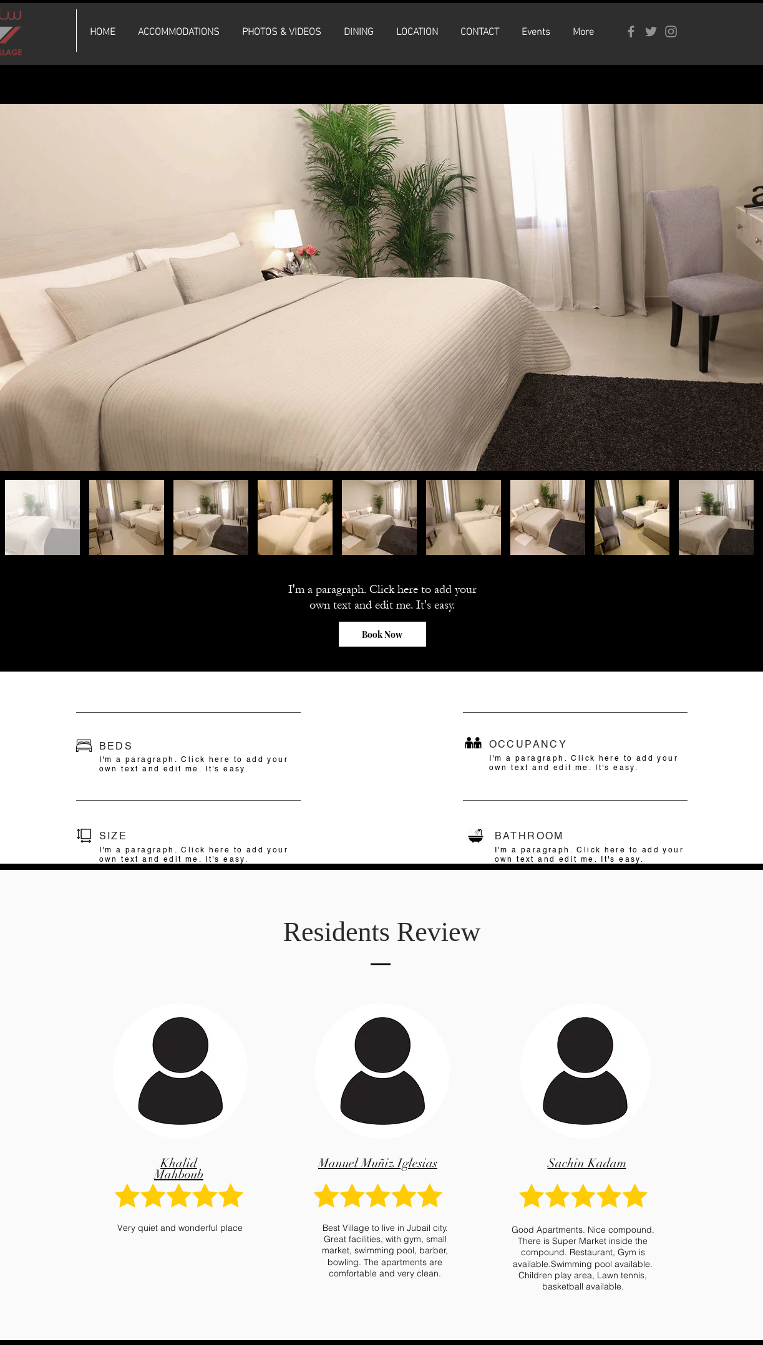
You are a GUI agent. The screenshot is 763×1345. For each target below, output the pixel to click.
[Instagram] (671, 31)
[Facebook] (631, 31)
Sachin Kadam (587, 1163)
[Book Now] (382, 634)
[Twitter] (651, 31)
